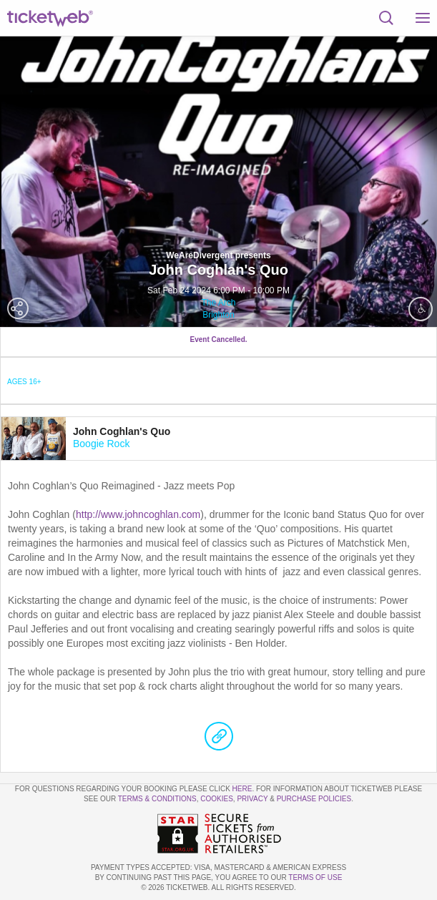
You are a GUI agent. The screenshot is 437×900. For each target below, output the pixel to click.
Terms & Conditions (157, 799)
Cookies (216, 799)
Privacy (252, 799)
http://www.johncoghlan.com (138, 514)
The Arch (218, 303)
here (242, 789)
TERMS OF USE (315, 877)
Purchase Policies (314, 799)
